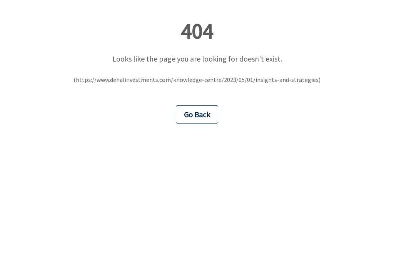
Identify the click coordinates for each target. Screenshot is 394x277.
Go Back (197, 114)
